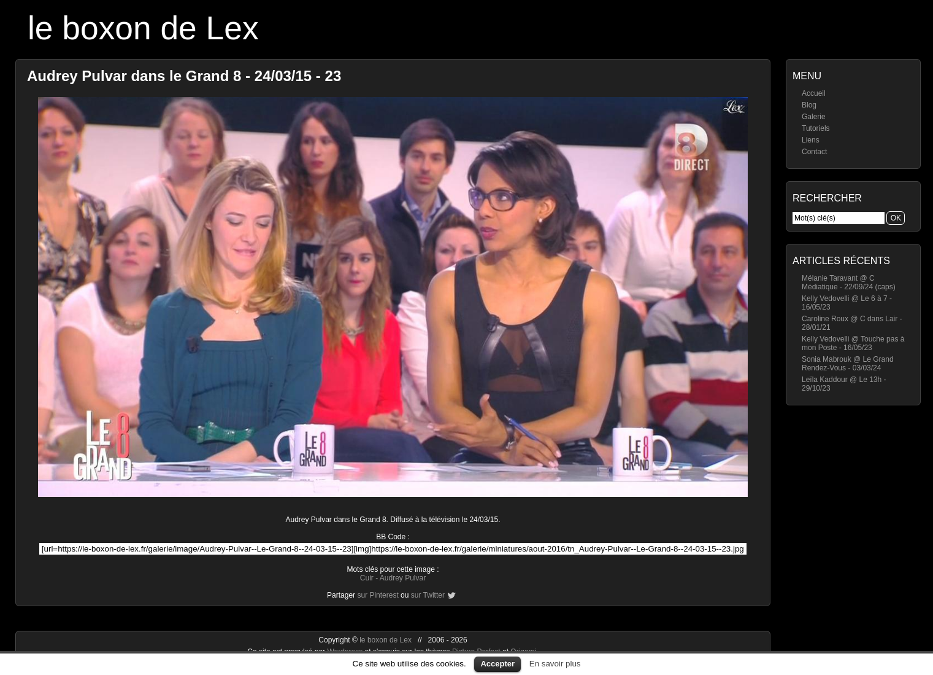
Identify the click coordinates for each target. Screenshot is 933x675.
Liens (811, 140)
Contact (814, 151)
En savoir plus (555, 663)
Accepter (497, 663)
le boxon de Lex (143, 28)
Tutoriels (816, 128)
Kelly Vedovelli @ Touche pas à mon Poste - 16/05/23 (853, 343)
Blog (809, 105)
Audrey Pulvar (403, 578)
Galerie (814, 116)
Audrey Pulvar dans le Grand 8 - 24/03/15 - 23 (184, 76)
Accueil (814, 93)
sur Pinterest (377, 595)
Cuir (367, 578)
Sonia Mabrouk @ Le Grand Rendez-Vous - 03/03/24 (848, 363)
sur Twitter (428, 595)
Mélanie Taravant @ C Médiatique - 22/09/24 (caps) (849, 282)
